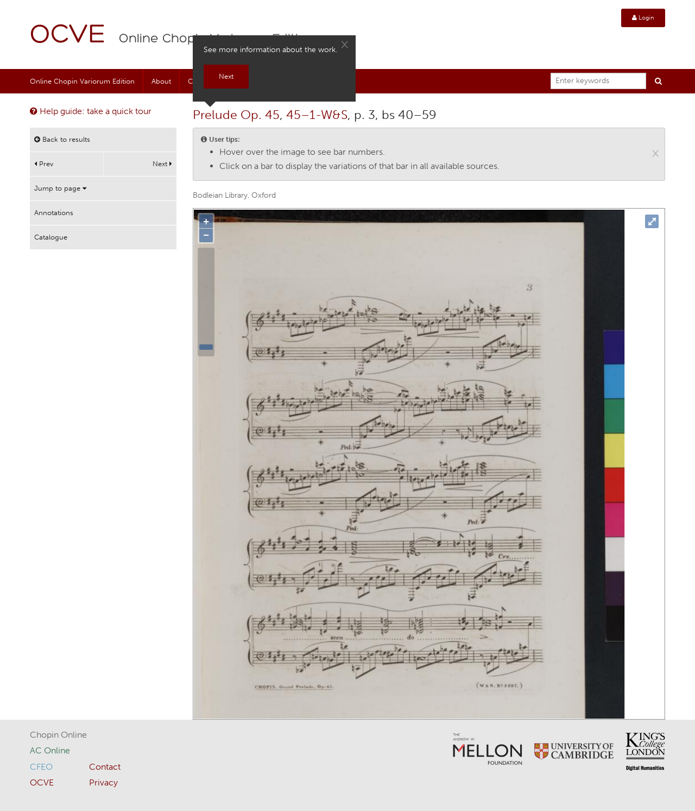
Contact (105, 767)
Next (162, 164)
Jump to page (60, 188)
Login (643, 17)
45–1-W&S (317, 114)
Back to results (62, 139)
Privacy (103, 782)
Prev (43, 164)
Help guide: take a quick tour (90, 111)
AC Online (50, 750)
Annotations (53, 213)
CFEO (41, 767)
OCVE (68, 35)
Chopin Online (58, 735)
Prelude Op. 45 (236, 114)
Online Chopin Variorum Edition (82, 81)
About (161, 81)
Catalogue (50, 237)
